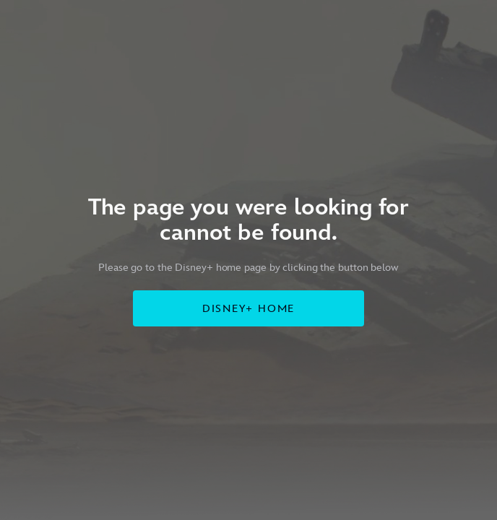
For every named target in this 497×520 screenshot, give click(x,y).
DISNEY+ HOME (249, 309)
